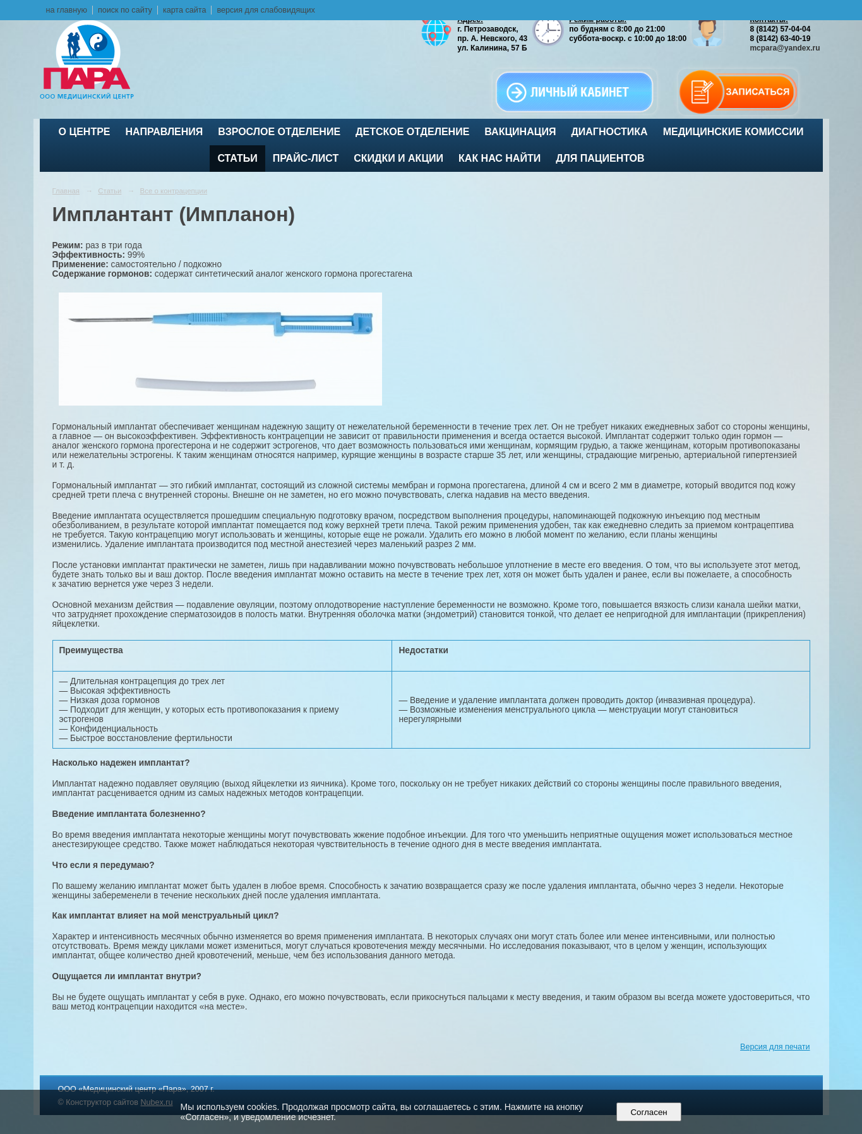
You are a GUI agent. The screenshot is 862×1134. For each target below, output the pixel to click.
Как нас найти (499, 158)
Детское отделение (412, 131)
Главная (66, 191)
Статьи (237, 158)
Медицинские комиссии (733, 131)
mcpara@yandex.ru (785, 48)
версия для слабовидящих (265, 10)
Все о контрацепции (174, 191)
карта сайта (185, 10)
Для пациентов (600, 158)
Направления (164, 131)
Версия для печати (775, 1046)
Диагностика (609, 131)
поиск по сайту (125, 10)
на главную (66, 10)
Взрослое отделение (279, 131)
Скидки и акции (398, 158)
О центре (85, 131)
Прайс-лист (305, 158)
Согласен (649, 1112)
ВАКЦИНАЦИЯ (520, 131)
